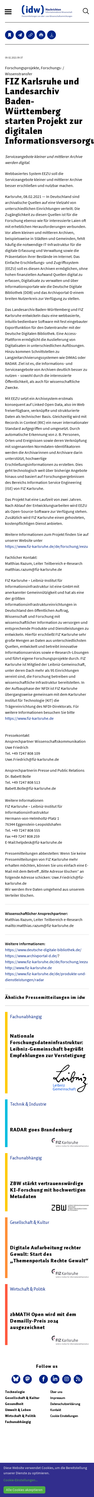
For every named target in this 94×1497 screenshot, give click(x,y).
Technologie (15, 1392)
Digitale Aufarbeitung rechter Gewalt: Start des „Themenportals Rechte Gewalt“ (49, 1254)
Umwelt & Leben (18, 1410)
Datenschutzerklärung (65, 1404)
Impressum (57, 1398)
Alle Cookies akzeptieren (24, 1490)
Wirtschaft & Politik (20, 1416)
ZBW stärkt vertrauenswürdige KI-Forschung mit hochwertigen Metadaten (48, 1190)
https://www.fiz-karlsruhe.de (29, 718)
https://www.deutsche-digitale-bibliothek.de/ (43, 949)
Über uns (56, 1392)
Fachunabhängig (18, 1422)
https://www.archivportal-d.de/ (31, 955)
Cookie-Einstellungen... (21, 1480)
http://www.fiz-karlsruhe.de (28, 967)
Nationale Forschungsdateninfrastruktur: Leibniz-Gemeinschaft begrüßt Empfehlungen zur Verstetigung (47, 1045)
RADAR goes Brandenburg (41, 1129)
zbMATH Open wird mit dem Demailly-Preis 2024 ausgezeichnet (43, 1321)
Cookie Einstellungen (64, 1416)
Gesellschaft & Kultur (22, 1398)
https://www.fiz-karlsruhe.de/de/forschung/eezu (46, 546)
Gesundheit (14, 1404)
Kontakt (55, 1410)
